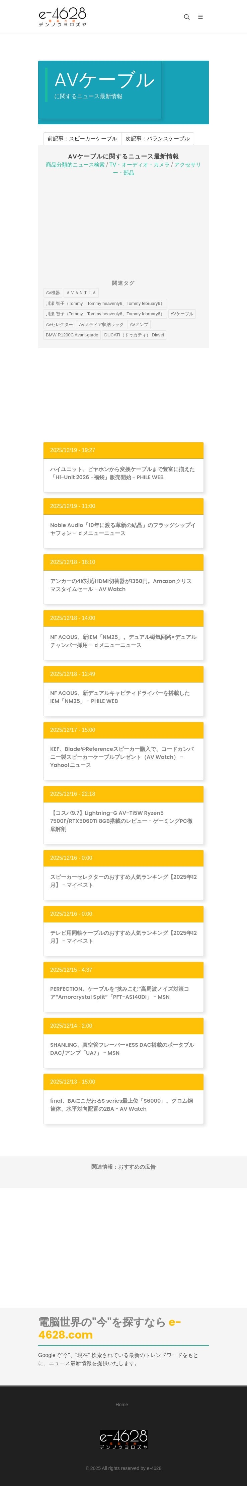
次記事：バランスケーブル (158, 138)
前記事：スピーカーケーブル (82, 138)
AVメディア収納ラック (101, 324)
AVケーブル (182, 313)
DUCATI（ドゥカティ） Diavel (134, 334)
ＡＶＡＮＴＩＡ (81, 292)
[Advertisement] (123, 229)
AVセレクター (59, 324)
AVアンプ (139, 324)
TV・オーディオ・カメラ (139, 165)
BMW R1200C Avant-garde (72, 334)
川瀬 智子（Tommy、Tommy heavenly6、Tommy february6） (105, 303)
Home (121, 1404)
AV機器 (53, 292)
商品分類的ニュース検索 (75, 165)
